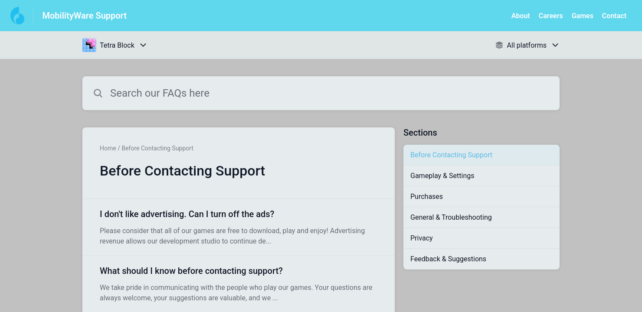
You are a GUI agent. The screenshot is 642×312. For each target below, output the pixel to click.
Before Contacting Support (451, 155)
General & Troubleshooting (451, 217)
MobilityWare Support (84, 15)
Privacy (421, 238)
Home (108, 148)
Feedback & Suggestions (448, 259)
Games (582, 16)
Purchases (426, 196)
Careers (551, 16)
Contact (614, 16)
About (520, 16)
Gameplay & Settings (442, 176)
